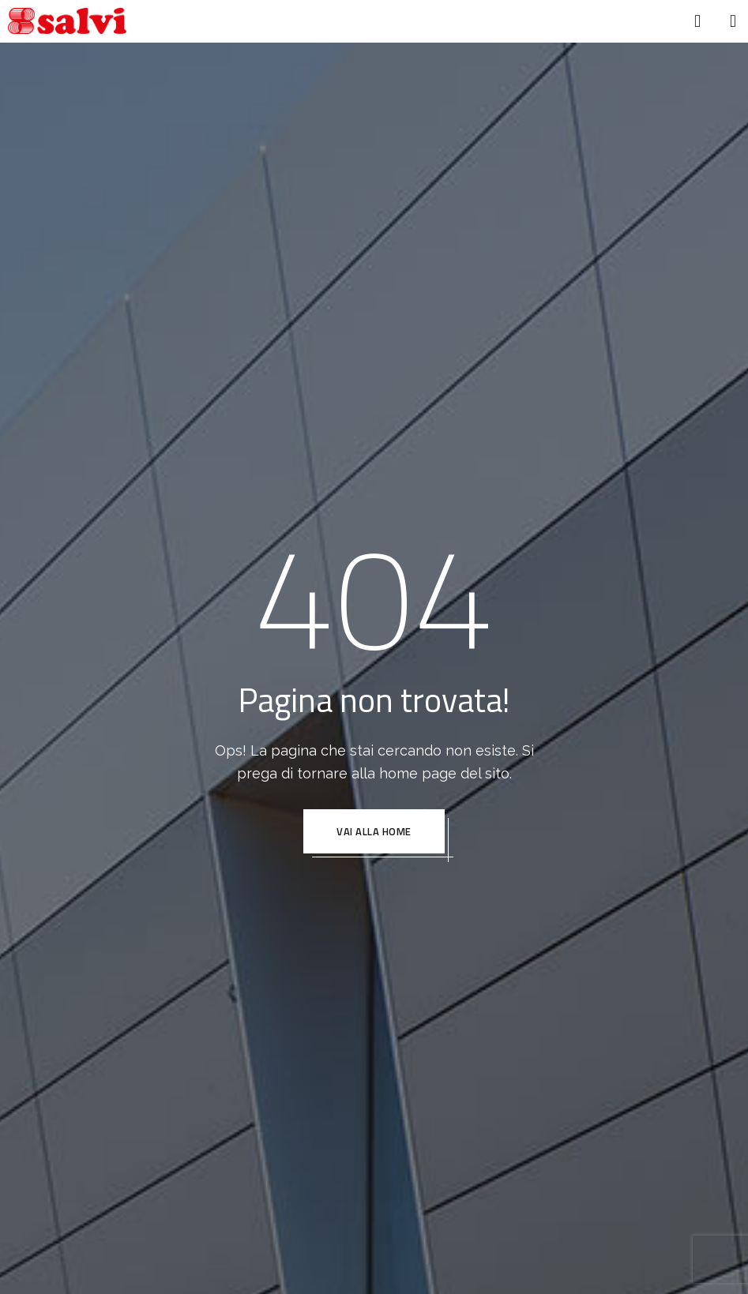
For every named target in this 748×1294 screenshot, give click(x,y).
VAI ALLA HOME (374, 831)
